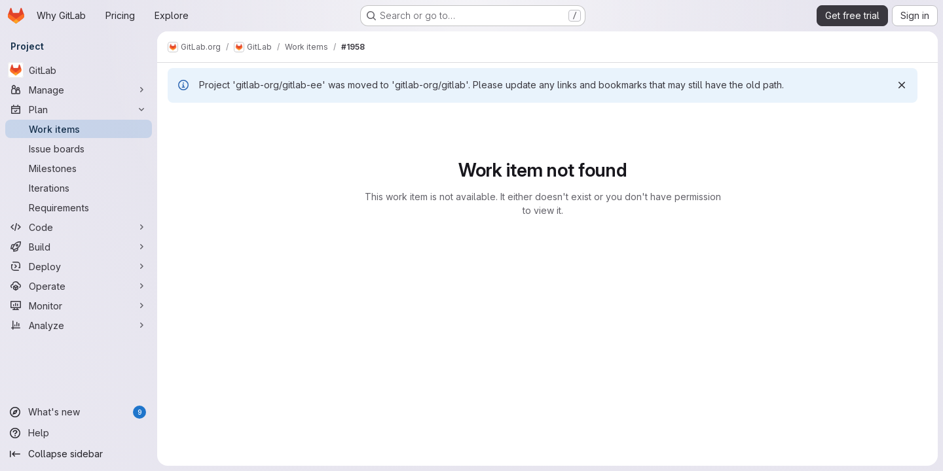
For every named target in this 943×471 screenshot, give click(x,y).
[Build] (78, 246)
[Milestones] (78, 168)
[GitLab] (78, 70)
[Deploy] (78, 266)
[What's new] (78, 412)
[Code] (78, 227)
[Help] (78, 433)
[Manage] (78, 89)
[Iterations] (78, 188)
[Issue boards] (78, 148)
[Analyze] (78, 325)
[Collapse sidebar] (78, 454)
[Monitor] (78, 305)
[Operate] (78, 286)
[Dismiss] (902, 85)
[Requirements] (78, 207)
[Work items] (78, 129)
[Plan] (78, 109)
